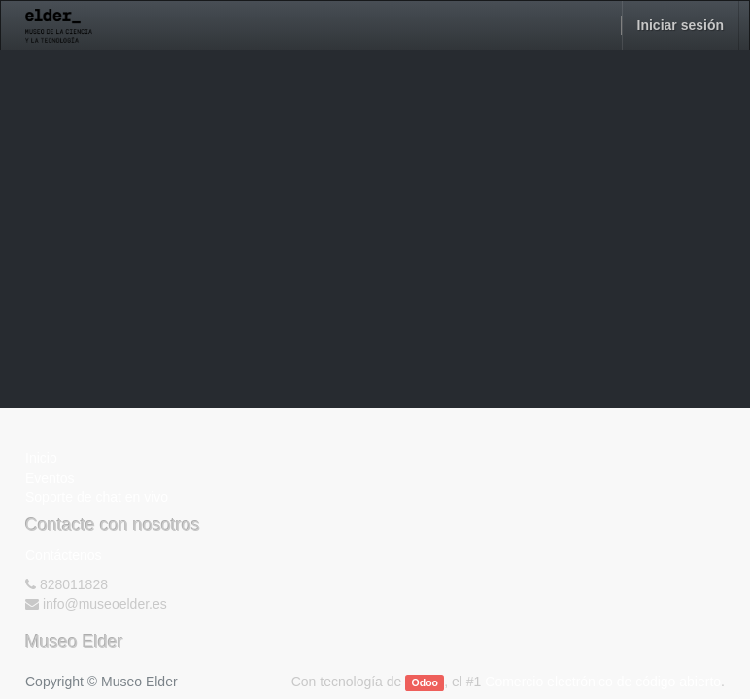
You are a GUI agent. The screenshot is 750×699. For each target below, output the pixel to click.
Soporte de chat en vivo (96, 497)
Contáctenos (63, 555)
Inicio (41, 458)
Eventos (50, 477)
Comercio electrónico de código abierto (603, 681)
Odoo (425, 682)
